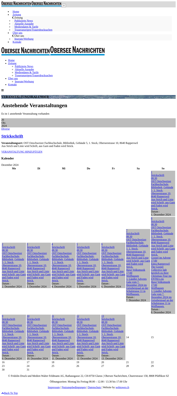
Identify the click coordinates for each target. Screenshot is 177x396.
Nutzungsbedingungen (74, 387)
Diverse (5, 128)
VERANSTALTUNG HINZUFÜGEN (21, 151)
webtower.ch (122, 387)
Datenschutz (94, 387)
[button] (64, 5)
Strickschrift (12, 136)
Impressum (54, 387)
